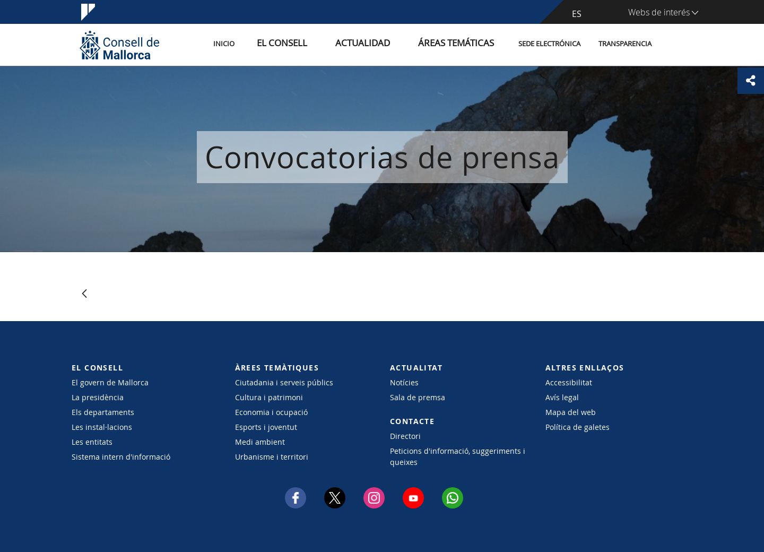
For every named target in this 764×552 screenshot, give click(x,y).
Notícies (404, 382)
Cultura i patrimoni (269, 397)
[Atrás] (84, 294)
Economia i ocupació (271, 412)
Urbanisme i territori (271, 457)
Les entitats (92, 442)
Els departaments (103, 412)
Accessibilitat (568, 382)
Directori (405, 436)
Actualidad (386, 44)
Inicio (271, 44)
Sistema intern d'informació (121, 457)
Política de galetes (577, 427)
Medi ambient (260, 442)
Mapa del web (570, 412)
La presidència (98, 397)
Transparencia (625, 44)
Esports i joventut (266, 427)
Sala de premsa (417, 397)
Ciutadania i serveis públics (284, 382)
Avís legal (562, 397)
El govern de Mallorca (110, 382)
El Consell (319, 44)
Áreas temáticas (462, 44)
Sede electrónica (549, 44)
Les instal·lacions (102, 427)
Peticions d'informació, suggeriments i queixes (457, 456)
